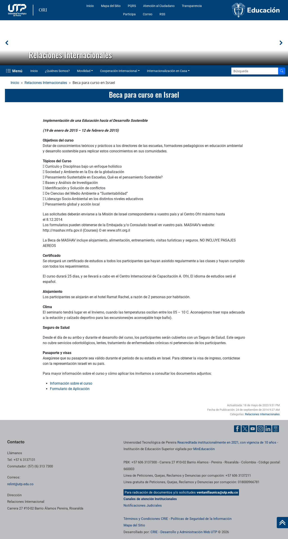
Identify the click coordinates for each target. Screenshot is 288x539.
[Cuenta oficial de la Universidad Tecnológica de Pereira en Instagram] (260, 428)
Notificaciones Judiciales (143, 505)
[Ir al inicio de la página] (282, 522)
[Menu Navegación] (14, 71)
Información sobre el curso (71, 383)
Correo (147, 14)
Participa (129, 14)
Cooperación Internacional (118, 71)
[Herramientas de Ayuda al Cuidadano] (275, 428)
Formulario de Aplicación (70, 389)
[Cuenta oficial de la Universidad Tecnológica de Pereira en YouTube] (252, 428)
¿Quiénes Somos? (57, 71)
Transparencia (192, 6)
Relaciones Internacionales (46, 83)
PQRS (132, 6)
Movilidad (83, 71)
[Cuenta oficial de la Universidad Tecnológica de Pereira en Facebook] (237, 428)
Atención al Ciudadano (159, 6)
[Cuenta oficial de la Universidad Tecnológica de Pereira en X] (245, 428)
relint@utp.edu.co (20, 484)
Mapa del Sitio (111, 6)
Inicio (90, 6)
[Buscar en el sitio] (281, 71)
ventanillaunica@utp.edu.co (217, 492)
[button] (7, 42)
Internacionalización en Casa (167, 71)
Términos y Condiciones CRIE (146, 519)
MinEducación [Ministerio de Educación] (204, 449)
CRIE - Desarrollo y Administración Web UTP (184, 532)
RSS (162, 14)
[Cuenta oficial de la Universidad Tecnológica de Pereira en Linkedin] (268, 428)
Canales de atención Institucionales (150, 499)
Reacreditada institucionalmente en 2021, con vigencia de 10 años (226, 442)
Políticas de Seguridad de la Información (201, 519)
